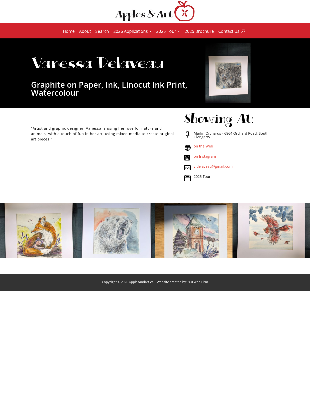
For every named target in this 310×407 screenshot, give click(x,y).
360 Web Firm (197, 282)
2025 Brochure (199, 32)
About (85, 32)
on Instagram (205, 156)
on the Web (203, 146)
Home (69, 32)
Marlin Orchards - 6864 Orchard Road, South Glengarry (231, 135)
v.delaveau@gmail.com (213, 166)
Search (102, 32)
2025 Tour (166, 32)
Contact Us (228, 32)
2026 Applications (130, 32)
